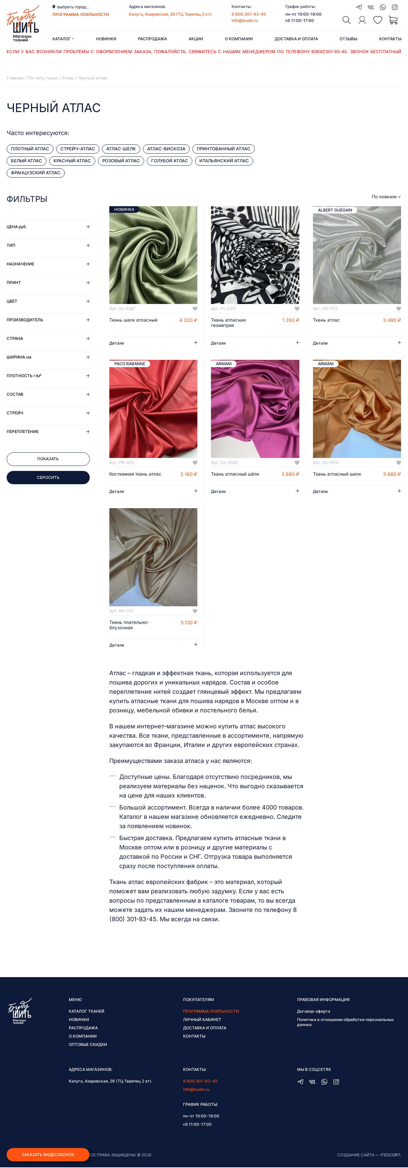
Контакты (390, 38)
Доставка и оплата (296, 38)
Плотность (24, 375)
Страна (15, 338)
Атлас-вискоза (166, 148)
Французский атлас (35, 172)
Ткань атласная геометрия (229, 323)
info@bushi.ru (245, 20)
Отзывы (348, 38)
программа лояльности (80, 14)
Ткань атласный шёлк (235, 474)
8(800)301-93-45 (329, 51)
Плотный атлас (30, 148)
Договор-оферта (313, 1011)
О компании (239, 38)
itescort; (390, 1155)
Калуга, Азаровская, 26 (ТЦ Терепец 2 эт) (170, 14)
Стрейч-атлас (77, 148)
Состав (15, 394)
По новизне (384, 196)
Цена (17, 226)
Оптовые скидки (88, 1045)
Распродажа (152, 38)
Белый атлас (26, 160)
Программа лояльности (211, 1011)
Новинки (106, 38)
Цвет (12, 301)
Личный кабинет (202, 1020)
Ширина (19, 357)
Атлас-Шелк (121, 148)
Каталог (63, 38)
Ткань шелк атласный (134, 320)
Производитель (25, 319)
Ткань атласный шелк (337, 474)
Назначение (20, 263)
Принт (14, 282)
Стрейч (15, 412)
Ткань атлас (327, 320)
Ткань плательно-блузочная (129, 625)
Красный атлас (72, 160)
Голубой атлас (169, 160)
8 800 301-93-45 (249, 14)
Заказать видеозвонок (48, 1154)
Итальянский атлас (224, 160)
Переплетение (23, 431)
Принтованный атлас (224, 148)
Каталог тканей (86, 1011)
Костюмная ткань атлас (136, 474)
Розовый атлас (121, 160)
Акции (196, 38)
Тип (11, 245)
